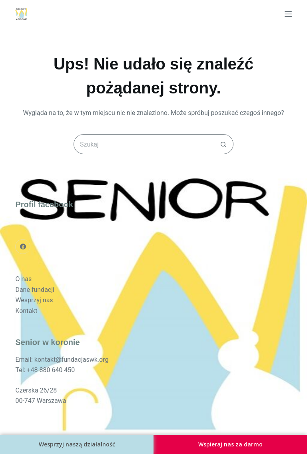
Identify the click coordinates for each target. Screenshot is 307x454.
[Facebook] (22, 246)
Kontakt (26, 311)
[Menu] (288, 14)
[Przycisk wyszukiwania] (223, 144)
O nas (23, 279)
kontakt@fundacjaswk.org (71, 359)
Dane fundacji (34, 289)
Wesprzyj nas (34, 300)
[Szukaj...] (143, 144)
